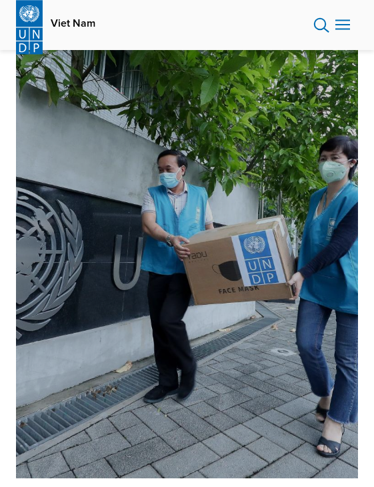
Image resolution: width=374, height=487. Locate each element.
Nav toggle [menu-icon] (342, 24)
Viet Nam (73, 23)
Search (321, 25)
